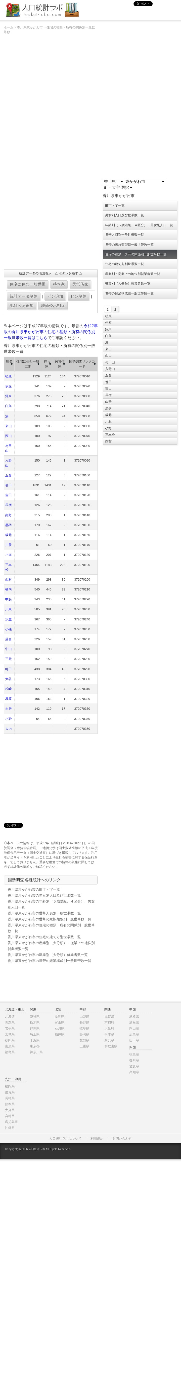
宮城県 (10, 1034)
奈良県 (109, 1040)
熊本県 (10, 1104)
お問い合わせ (122, 1138)
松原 (8, 376)
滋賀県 (109, 1016)
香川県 (134, 1060)
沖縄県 (10, 1128)
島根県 (134, 1022)
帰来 (8, 396)
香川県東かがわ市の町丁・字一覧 (34, 889)
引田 (8, 485)
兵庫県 (109, 1034)
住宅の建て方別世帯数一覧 (124, 264)
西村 (8, 579)
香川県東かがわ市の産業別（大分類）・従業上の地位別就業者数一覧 (51, 946)
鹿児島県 (11, 1122)
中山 (8, 649)
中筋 (8, 599)
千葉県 (35, 1040)
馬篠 (8, 699)
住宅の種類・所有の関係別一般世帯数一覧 (136, 254)
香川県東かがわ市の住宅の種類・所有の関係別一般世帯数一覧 (51, 928)
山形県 (10, 1046)
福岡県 (10, 1086)
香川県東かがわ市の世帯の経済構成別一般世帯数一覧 (49, 961)
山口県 (134, 1040)
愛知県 (84, 1040)
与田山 (110, 362)
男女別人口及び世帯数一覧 (124, 215)
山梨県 (84, 1016)
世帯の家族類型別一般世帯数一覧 (129, 244)
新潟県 (59, 1016)
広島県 (134, 1034)
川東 (8, 609)
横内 (8, 589)
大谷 (8, 679)
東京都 (35, 1046)
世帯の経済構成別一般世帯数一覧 (129, 293)
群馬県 (35, 1028)
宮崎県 (10, 1116)
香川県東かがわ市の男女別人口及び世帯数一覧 (44, 895)
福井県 (59, 1034)
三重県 (84, 1046)
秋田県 (10, 1040)
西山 (8, 436)
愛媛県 (134, 1066)
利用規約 (96, 1138)
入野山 (110, 369)
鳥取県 (134, 1016)
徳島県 (134, 1054)
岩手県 (10, 1028)
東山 (8, 426)
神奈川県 (36, 1052)
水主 (8, 619)
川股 (8, 545)
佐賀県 (10, 1092)
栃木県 (35, 1022)
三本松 (110, 435)
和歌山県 (110, 1046)
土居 (8, 708)
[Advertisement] (40, 234)
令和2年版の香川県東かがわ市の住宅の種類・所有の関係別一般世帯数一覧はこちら (51, 332)
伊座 (8, 386)
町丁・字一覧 (115, 205)
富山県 (59, 1022)
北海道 (10, 1016)
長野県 (84, 1022)
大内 (8, 729)
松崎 (8, 689)
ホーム (8, 27)
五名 (8, 475)
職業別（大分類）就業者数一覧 (127, 283)
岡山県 (134, 1028)
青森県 (10, 1022)
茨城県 (35, 1016)
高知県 (134, 1072)
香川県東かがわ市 (30, 27)
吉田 (8, 495)
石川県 (59, 1028)
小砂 (8, 719)
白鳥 (8, 406)
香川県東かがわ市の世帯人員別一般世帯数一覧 (44, 913)
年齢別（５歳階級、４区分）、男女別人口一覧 (139, 225)
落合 (8, 639)
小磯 (8, 629)
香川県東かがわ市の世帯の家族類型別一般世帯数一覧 (49, 919)
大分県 (10, 1110)
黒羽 (8, 525)
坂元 (8, 535)
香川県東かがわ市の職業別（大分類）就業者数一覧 (48, 955)
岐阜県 (84, 1028)
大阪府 (109, 1028)
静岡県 (84, 1034)
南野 (8, 515)
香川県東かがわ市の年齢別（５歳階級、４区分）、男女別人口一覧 (51, 904)
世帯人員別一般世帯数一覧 (124, 235)
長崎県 (10, 1098)
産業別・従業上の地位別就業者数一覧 (132, 274)
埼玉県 (35, 1034)
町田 (8, 669)
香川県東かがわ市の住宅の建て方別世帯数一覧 (44, 937)
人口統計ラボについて (65, 1138)
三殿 (8, 659)
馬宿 (8, 505)
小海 (8, 555)
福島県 (10, 1052)
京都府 (109, 1022)
